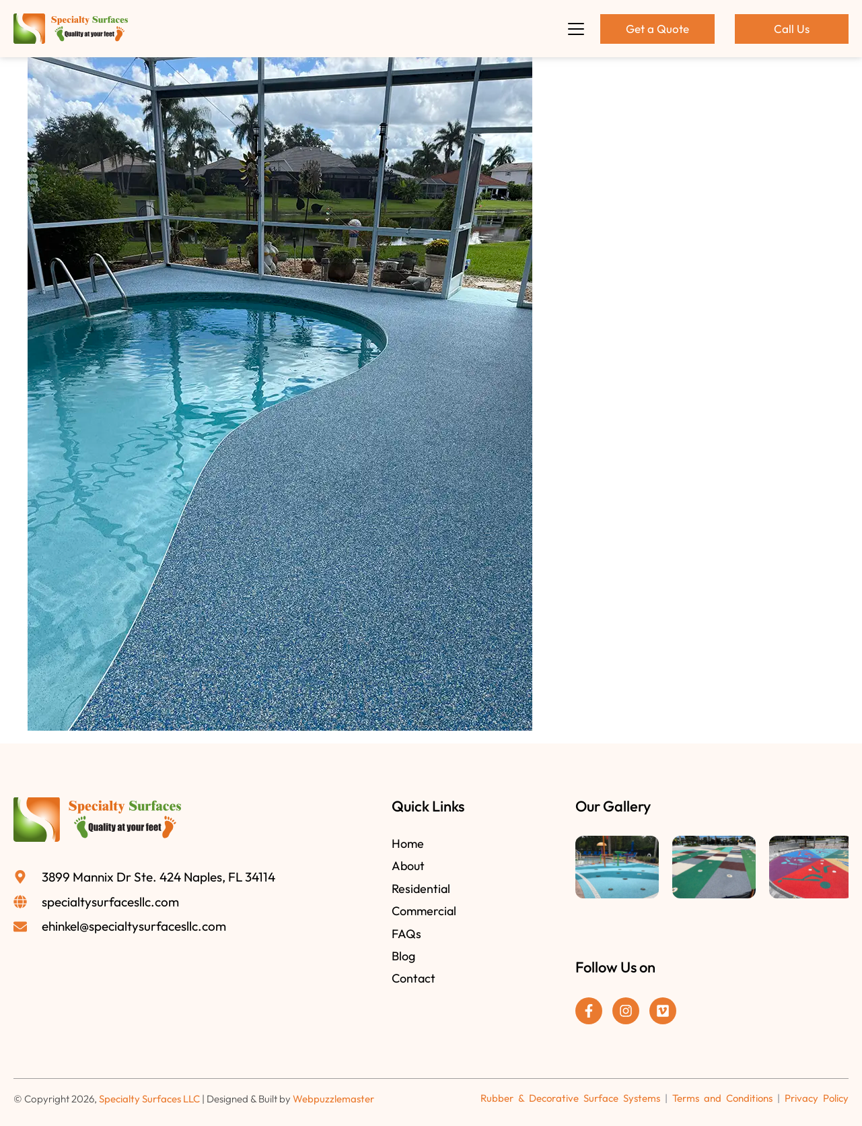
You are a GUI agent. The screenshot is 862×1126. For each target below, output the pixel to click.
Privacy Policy (817, 1098)
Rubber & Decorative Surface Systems (570, 1098)
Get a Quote (657, 29)
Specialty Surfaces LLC (149, 1098)
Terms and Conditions (722, 1098)
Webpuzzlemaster (333, 1098)
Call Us (792, 29)
